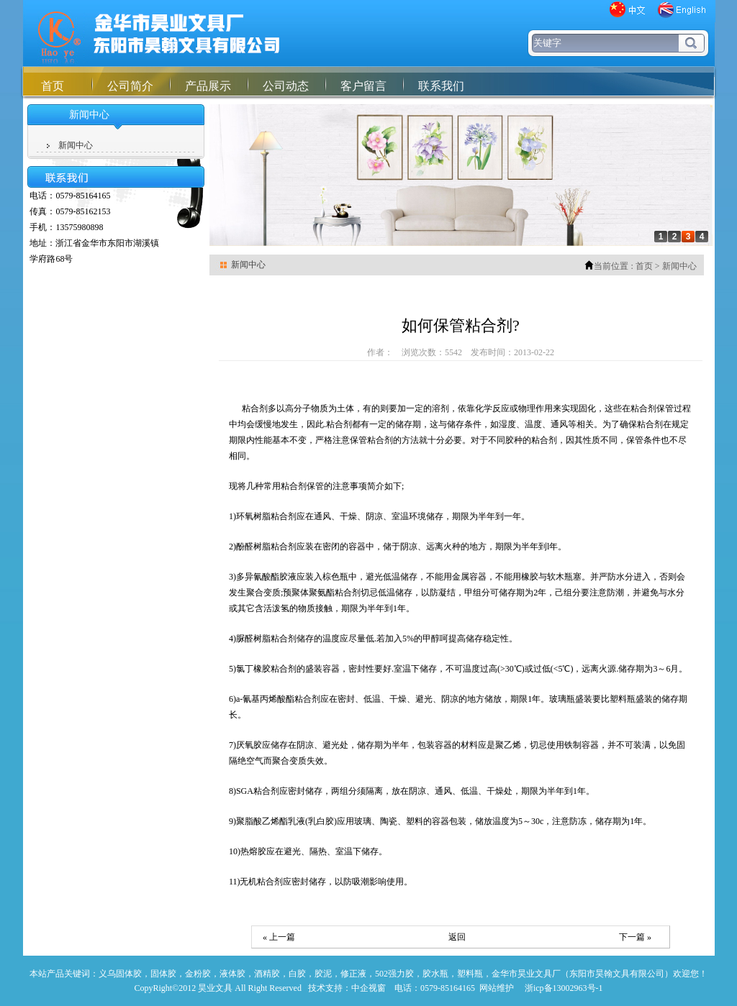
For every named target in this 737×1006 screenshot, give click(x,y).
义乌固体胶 (120, 974)
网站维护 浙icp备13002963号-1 (541, 988)
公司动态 (286, 86)
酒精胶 (267, 974)
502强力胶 (394, 974)
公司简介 (130, 86)
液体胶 (232, 974)
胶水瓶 (435, 974)
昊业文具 (215, 988)
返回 (457, 937)
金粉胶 (198, 974)
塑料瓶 (470, 974)
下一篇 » (635, 937)
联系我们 (441, 86)
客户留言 (363, 86)
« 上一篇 (279, 937)
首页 (52, 86)
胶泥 (323, 974)
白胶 (297, 974)
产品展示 (208, 86)
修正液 (353, 974)
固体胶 (163, 974)
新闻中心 (75, 145)
